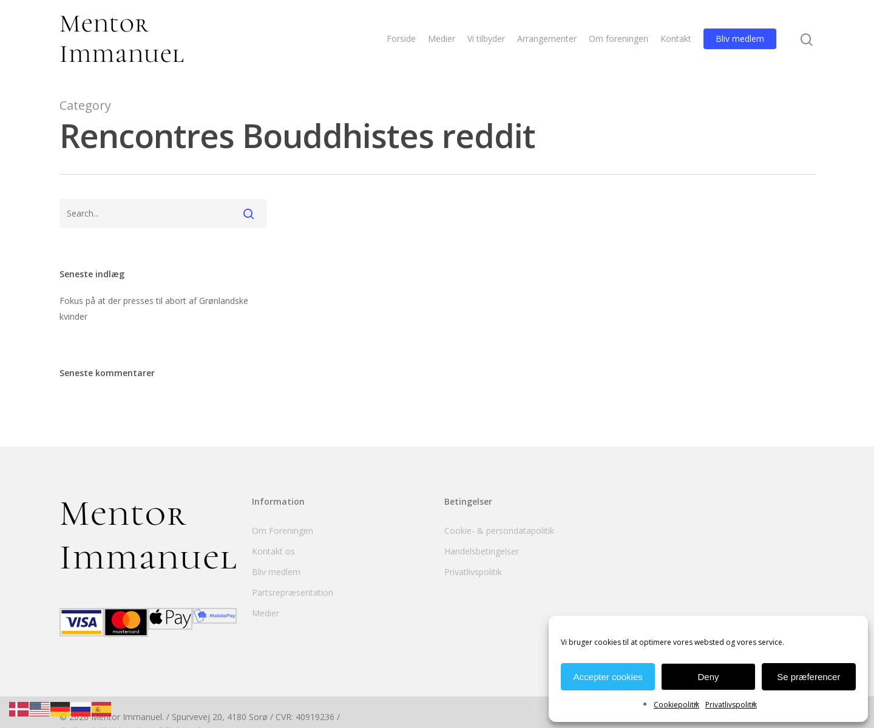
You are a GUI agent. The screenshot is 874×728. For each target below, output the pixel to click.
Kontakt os (273, 551)
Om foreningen (618, 38)
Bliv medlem (740, 38)
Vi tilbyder (486, 38)
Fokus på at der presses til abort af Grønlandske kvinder (153, 308)
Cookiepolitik (676, 704)
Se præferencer (808, 677)
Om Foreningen (282, 530)
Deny (708, 677)
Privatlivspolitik (731, 704)
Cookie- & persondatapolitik (499, 530)
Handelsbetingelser (481, 551)
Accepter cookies (608, 677)
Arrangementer (547, 38)
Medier (441, 38)
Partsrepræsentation (292, 592)
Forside (401, 38)
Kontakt (675, 38)
